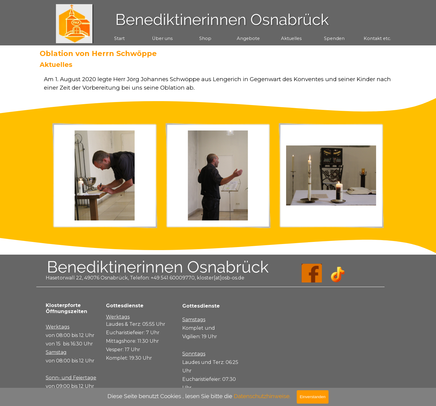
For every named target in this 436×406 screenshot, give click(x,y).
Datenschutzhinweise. (262, 396)
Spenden (334, 38)
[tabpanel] (218, 83)
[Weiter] (391, 175)
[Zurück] (45, 175)
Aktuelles (291, 38)
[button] (104, 175)
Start (119, 38)
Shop (205, 38)
